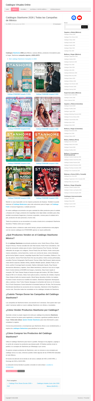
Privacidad (86, 398)
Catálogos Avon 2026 (69, 64)
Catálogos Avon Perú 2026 (70, 141)
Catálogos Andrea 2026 (69, 34)
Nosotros (80, 398)
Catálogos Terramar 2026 (70, 86)
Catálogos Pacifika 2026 (70, 108)
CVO (9, 24)
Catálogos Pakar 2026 (69, 48)
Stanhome (16, 53)
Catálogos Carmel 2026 (69, 106)
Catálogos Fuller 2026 (69, 67)
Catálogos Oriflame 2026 (70, 81)
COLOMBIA (23, 9)
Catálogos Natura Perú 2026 (71, 144)
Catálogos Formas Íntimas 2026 (71, 116)
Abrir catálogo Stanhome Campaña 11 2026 (23, 59)
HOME (7, 9)
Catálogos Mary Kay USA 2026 (71, 181)
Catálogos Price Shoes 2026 (71, 37)
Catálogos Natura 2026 (69, 78)
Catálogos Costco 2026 (69, 97)
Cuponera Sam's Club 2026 (70, 94)
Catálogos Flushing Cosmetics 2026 (72, 168)
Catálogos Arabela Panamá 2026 (72, 162)
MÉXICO (15, 9)
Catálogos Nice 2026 (69, 50)
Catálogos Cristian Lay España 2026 (72, 190)
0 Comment (57, 24)
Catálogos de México (11, 371)
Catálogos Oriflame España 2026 (72, 187)
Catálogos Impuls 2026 (69, 45)
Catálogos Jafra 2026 (69, 70)
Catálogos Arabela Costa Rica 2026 (72, 159)
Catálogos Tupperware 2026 (71, 56)
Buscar (66, 22)
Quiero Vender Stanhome (31, 320)
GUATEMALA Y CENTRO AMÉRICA (38, 9)
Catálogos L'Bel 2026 (69, 198)
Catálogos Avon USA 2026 (70, 176)
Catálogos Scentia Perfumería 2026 (72, 165)
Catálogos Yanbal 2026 (69, 206)
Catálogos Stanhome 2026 (70, 61)
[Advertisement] (33, 38)
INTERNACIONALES (55, 9)
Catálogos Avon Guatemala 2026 (72, 170)
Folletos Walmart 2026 (69, 100)
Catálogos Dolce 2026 (69, 125)
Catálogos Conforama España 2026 (72, 192)
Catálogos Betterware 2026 (70, 72)
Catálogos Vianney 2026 (70, 89)
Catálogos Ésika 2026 (69, 201)
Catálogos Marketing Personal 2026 (72, 114)
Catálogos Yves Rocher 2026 (71, 83)
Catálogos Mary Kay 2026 (70, 75)
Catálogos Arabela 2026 (70, 59)
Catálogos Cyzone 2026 (70, 203)
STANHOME (21, 371)
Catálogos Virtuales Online (18, 5)
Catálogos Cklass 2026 (69, 39)
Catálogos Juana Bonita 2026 (71, 119)
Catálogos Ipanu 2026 (69, 122)
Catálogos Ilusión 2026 (69, 42)
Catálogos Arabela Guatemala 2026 (72, 157)
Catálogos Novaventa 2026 (70, 130)
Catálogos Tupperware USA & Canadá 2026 (74, 179)
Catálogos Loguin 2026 (69, 111)
